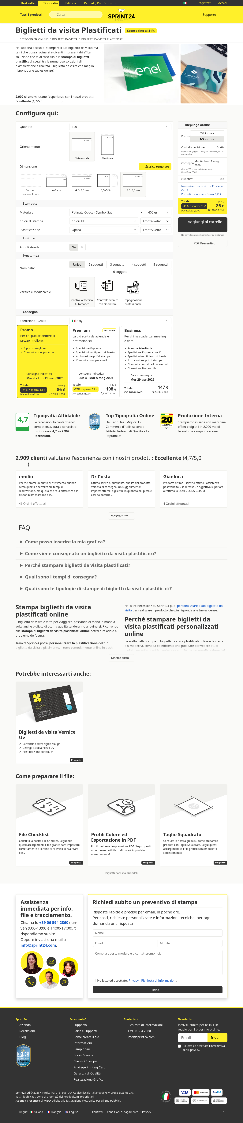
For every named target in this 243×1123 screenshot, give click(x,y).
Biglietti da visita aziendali (121, 873)
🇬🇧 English (71, 1112)
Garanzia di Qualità (85, 1073)
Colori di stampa (42, 221)
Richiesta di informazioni (143, 1025)
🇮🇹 (187, 3)
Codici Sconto (81, 1055)
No (74, 247)
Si (82, 247)
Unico (77, 264)
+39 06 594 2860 (53, 922)
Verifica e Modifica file (42, 292)
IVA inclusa (207, 133)
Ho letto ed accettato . (203, 1048)
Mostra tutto (121, 516)
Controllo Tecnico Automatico (82, 292)
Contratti (97, 1112)
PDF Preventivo (202, 243)
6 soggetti (120, 272)
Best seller (26, 3)
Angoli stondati (31, 247)
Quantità (42, 127)
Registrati (202, 3)
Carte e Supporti (83, 1031)
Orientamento (30, 147)
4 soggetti (139, 264)
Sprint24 (121, 15)
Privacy (146, 1112)
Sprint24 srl (23, 1092)
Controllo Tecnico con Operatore (107, 292)
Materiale (42, 212)
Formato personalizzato (31, 184)
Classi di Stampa (83, 1061)
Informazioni (81, 1043)
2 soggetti (96, 264)
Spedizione (42, 321)
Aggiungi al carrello (202, 224)
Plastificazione (42, 230)
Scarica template (155, 166)
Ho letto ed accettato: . (137, 980)
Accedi (220, 3)
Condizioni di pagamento (122, 1112)
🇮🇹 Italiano (36, 1112)
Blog (21, 1037)
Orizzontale (82, 146)
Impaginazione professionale (133, 292)
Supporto (209, 15)
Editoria (69, 3)
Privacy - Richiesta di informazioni (152, 980)
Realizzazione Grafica (86, 1079)
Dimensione (29, 166)
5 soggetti (160, 264)
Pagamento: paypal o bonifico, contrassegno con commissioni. (202, 153)
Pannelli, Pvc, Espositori (98, 3)
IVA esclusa (207, 139)
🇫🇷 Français (54, 1112)
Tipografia (48, 3)
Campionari (80, 1049)
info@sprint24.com (38, 945)
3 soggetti (117, 264)
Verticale (107, 146)
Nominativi (28, 268)
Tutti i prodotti (31, 15)
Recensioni (25, 1031)
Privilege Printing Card (87, 1067)
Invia (157, 990)
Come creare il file (84, 1037)
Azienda (23, 1025)
